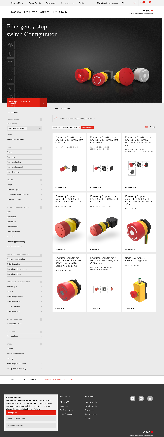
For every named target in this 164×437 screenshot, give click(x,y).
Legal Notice (37, 406)
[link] (16, 12)
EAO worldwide (66, 410)
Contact (82, 3)
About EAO (65, 402)
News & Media (17, 3)
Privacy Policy (46, 403)
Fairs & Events (35, 3)
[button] (142, 3)
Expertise (64, 406)
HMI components (29, 379)
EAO (13, 379)
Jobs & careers (67, 3)
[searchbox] (104, 118)
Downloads (50, 3)
